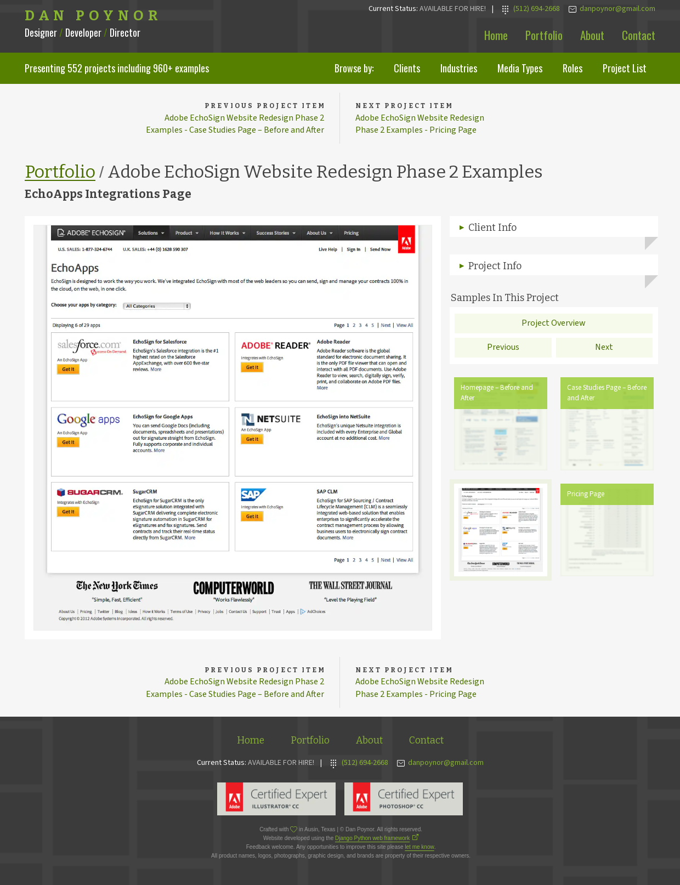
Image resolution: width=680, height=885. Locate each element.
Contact (638, 34)
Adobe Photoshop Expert (403, 800)
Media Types (519, 68)
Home (496, 34)
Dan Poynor (93, 16)
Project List (625, 68)
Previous (503, 348)
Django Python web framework (372, 840)
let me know (419, 849)
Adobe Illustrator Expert (276, 800)
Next (604, 348)
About (592, 34)
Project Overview (554, 324)
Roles (572, 68)
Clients (407, 68)
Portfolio (544, 34)
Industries (458, 68)
